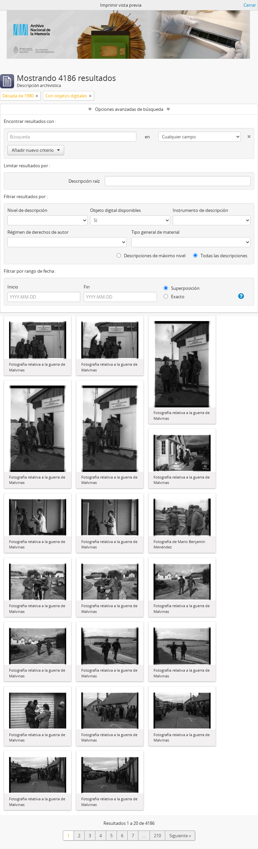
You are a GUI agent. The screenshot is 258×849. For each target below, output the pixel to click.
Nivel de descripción (27, 210)
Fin (87, 287)
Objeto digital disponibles (115, 210)
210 (157, 836)
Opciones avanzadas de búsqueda (129, 109)
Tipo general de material (155, 232)
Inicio (12, 287)
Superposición (182, 288)
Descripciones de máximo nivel (151, 256)
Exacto (174, 297)
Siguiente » (180, 836)
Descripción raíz (84, 181)
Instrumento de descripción (200, 210)
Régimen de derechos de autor (38, 232)
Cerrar (250, 5)
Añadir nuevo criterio (36, 150)
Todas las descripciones (220, 256)
